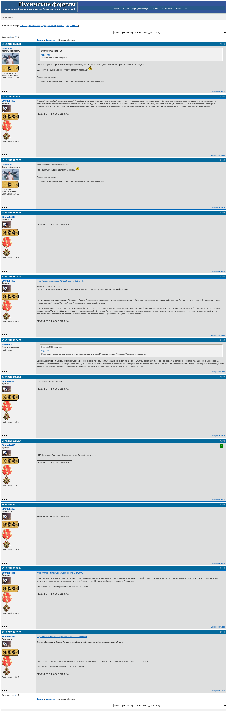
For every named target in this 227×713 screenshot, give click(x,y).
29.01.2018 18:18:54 (11, 212)
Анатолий (7, 48)
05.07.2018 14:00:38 (11, 377)
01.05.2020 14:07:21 (11, 504)
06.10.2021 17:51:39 (11, 632)
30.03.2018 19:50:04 (11, 276)
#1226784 (45, 55)
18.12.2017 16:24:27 (11, 96)
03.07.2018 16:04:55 (11, 340)
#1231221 (45, 351)
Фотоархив (50, 40)
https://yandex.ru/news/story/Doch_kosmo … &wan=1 (60, 573)
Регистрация (167, 8)
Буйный (60, 26)
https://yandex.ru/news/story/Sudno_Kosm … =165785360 (62, 637)
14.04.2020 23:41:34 (11, 441)
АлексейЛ (52, 26)
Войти (178, 8)
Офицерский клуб (140, 8)
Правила (155, 8)
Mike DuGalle (34, 26)
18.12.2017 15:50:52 (11, 44)
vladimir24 (7, 344)
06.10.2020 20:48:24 (11, 568)
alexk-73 (23, 26)
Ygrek (43, 26)
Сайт (186, 8)
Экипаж (126, 8)
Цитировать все (218, 91)
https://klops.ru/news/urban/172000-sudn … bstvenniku (60, 281)
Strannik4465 (8, 101)
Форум (117, 8)
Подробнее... (72, 26)
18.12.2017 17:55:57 (11, 160)
